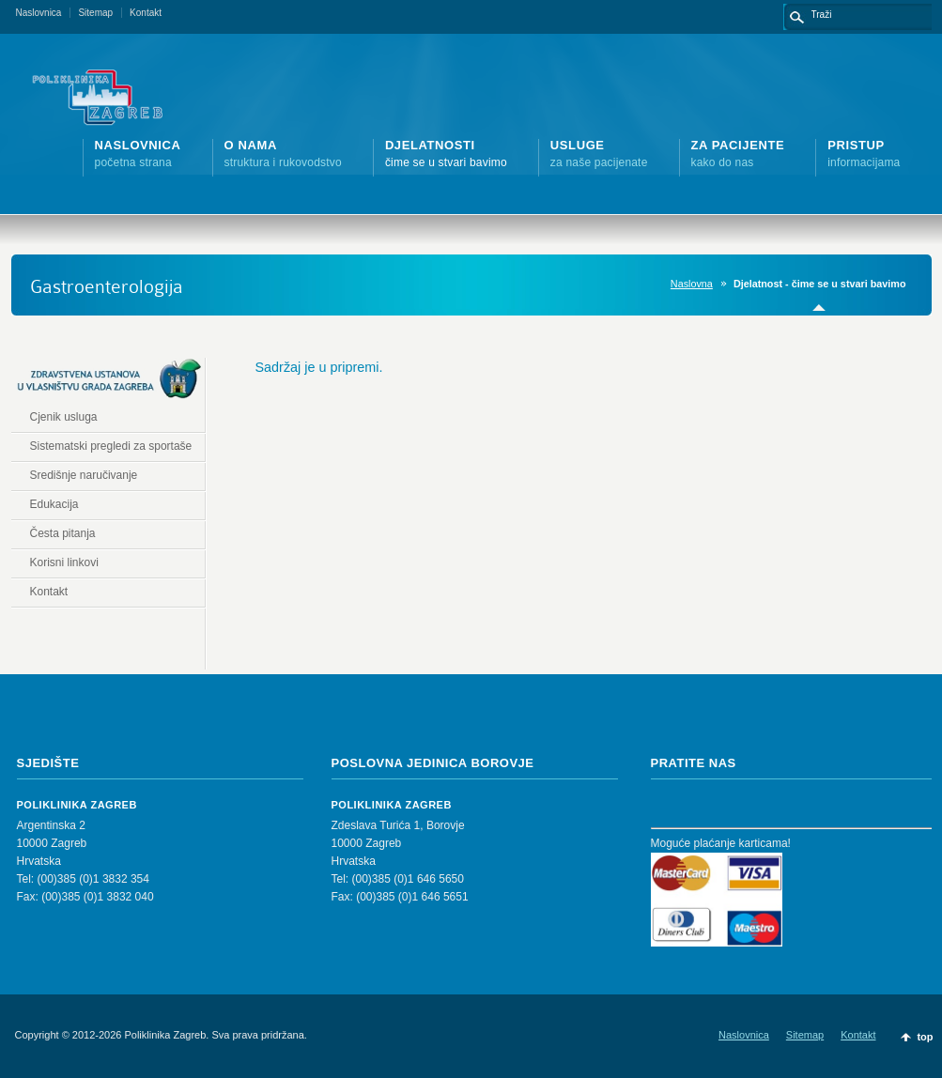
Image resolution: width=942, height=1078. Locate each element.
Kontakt (146, 13)
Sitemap (95, 13)
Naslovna (692, 283)
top (925, 1036)
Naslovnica (39, 13)
